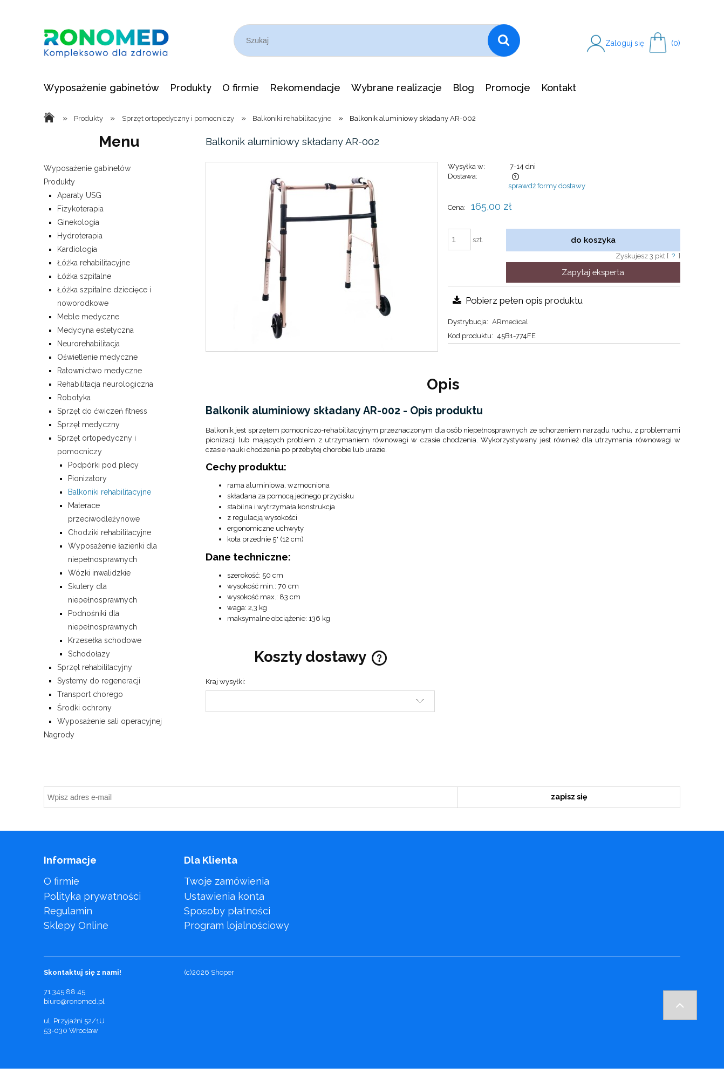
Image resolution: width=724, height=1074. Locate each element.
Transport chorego (90, 694)
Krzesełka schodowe (104, 640)
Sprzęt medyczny (88, 424)
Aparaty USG (79, 195)
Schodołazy (89, 653)
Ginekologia (78, 222)
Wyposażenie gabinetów (87, 168)
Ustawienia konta (224, 896)
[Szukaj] (504, 40)
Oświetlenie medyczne (97, 357)
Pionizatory (87, 478)
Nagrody (59, 734)
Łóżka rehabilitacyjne (93, 262)
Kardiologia (77, 249)
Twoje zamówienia (226, 881)
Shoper (222, 972)
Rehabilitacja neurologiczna (105, 384)
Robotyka (74, 397)
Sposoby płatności (227, 910)
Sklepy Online (76, 925)
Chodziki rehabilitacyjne (109, 532)
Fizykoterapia (80, 208)
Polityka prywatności (92, 896)
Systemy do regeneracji (98, 680)
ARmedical (510, 322)
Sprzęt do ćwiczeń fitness (102, 411)
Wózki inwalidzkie (99, 573)
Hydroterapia (80, 235)
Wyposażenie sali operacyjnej (109, 721)
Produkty (59, 181)
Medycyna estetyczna (95, 330)
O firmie (61, 881)
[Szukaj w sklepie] (363, 40)
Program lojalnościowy (236, 925)
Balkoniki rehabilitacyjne (109, 492)
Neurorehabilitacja (88, 343)
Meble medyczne (88, 316)
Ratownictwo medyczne (99, 370)
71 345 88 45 (64, 992)
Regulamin (68, 910)
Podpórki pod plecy (103, 465)
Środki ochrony (84, 707)
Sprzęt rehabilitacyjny (94, 667)
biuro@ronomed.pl (74, 1001)
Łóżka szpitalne (84, 276)
